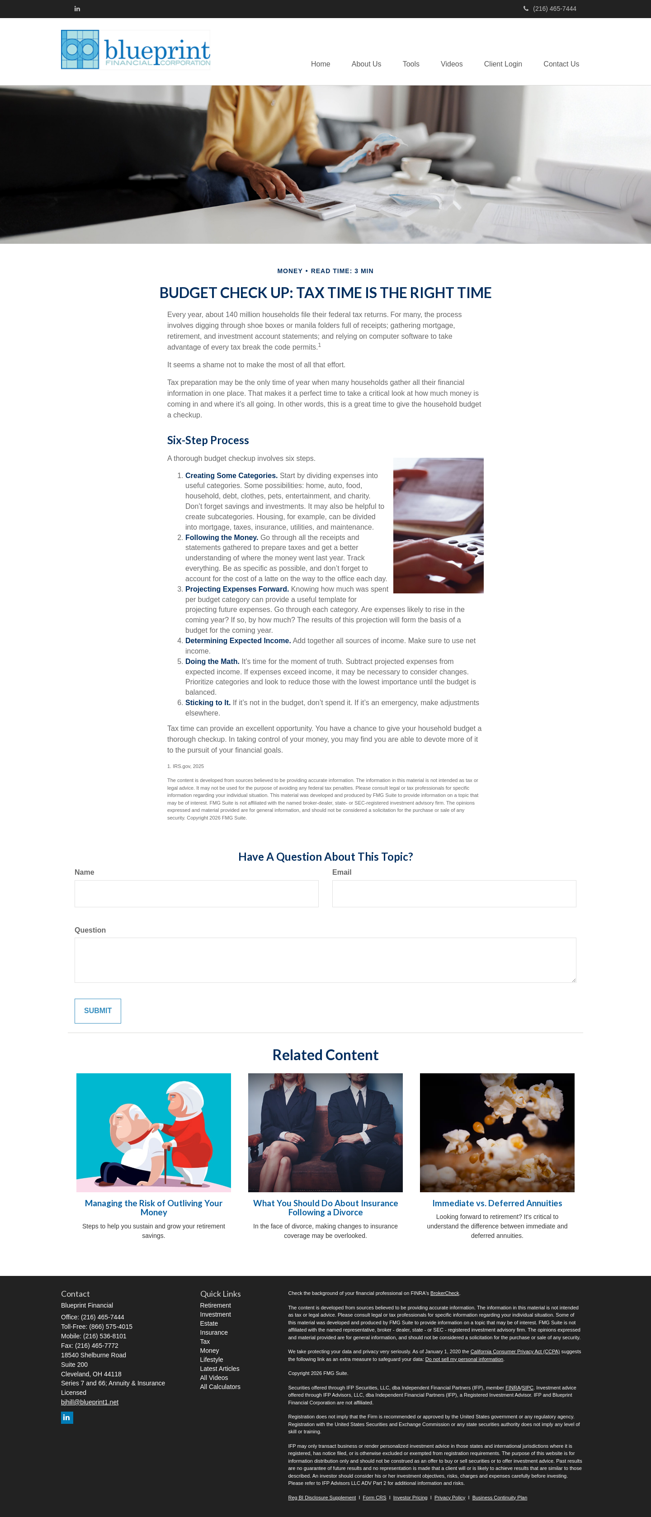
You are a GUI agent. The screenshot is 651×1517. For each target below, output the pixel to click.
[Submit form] (98, 1011)
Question (90, 930)
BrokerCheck (444, 1293)
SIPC (527, 1387)
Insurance (214, 1332)
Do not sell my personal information (464, 1359)
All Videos (214, 1377)
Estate (209, 1323)
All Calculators (220, 1386)
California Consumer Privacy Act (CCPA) (515, 1351)
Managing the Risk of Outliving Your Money (153, 1208)
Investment (215, 1314)
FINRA (512, 1387)
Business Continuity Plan (500, 1497)
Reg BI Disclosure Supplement (322, 1497)
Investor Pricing (410, 1497)
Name (84, 872)
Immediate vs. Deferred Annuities (497, 1203)
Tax (205, 1341)
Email (342, 872)
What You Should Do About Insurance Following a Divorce (325, 1208)
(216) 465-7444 (550, 8)
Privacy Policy (449, 1497)
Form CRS (375, 1497)
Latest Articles (220, 1368)
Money (209, 1350)
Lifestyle (211, 1359)
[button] (361, 52)
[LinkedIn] (77, 8)
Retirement (215, 1305)
